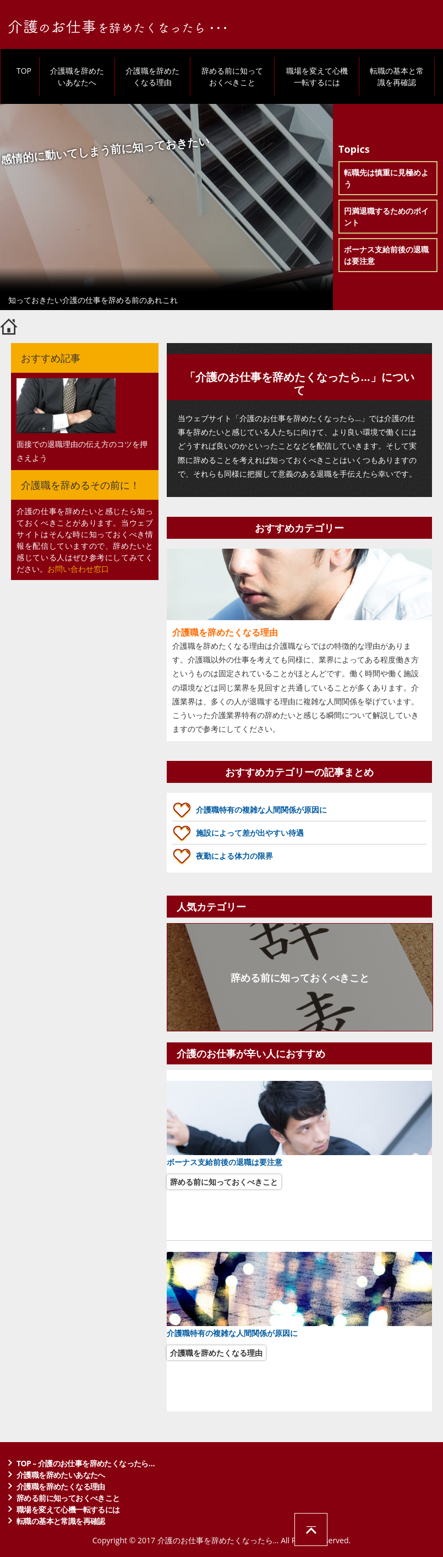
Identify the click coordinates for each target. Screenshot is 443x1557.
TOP (24, 70)
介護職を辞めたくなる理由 (152, 76)
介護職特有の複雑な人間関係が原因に (261, 809)
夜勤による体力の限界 (234, 856)
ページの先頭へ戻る (310, 1529)
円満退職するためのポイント (386, 217)
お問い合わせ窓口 (78, 569)
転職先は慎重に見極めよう (386, 178)
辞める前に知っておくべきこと (232, 76)
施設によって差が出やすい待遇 (250, 832)
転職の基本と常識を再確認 (397, 76)
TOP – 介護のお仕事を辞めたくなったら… (86, 1463)
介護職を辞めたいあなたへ (77, 76)
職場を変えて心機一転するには (317, 76)
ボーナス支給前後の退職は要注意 (386, 255)
